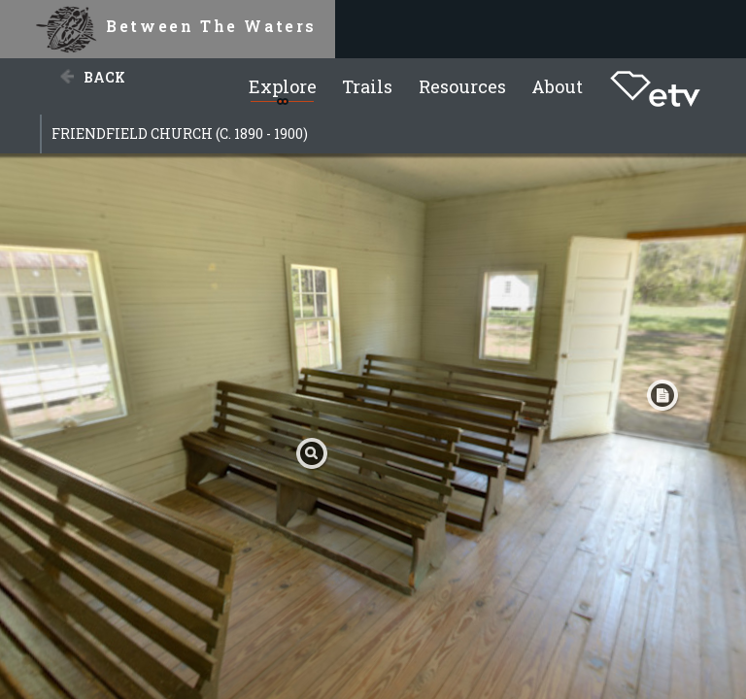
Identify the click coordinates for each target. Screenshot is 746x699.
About (557, 86)
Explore (283, 86)
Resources (462, 86)
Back (104, 77)
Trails (367, 86)
